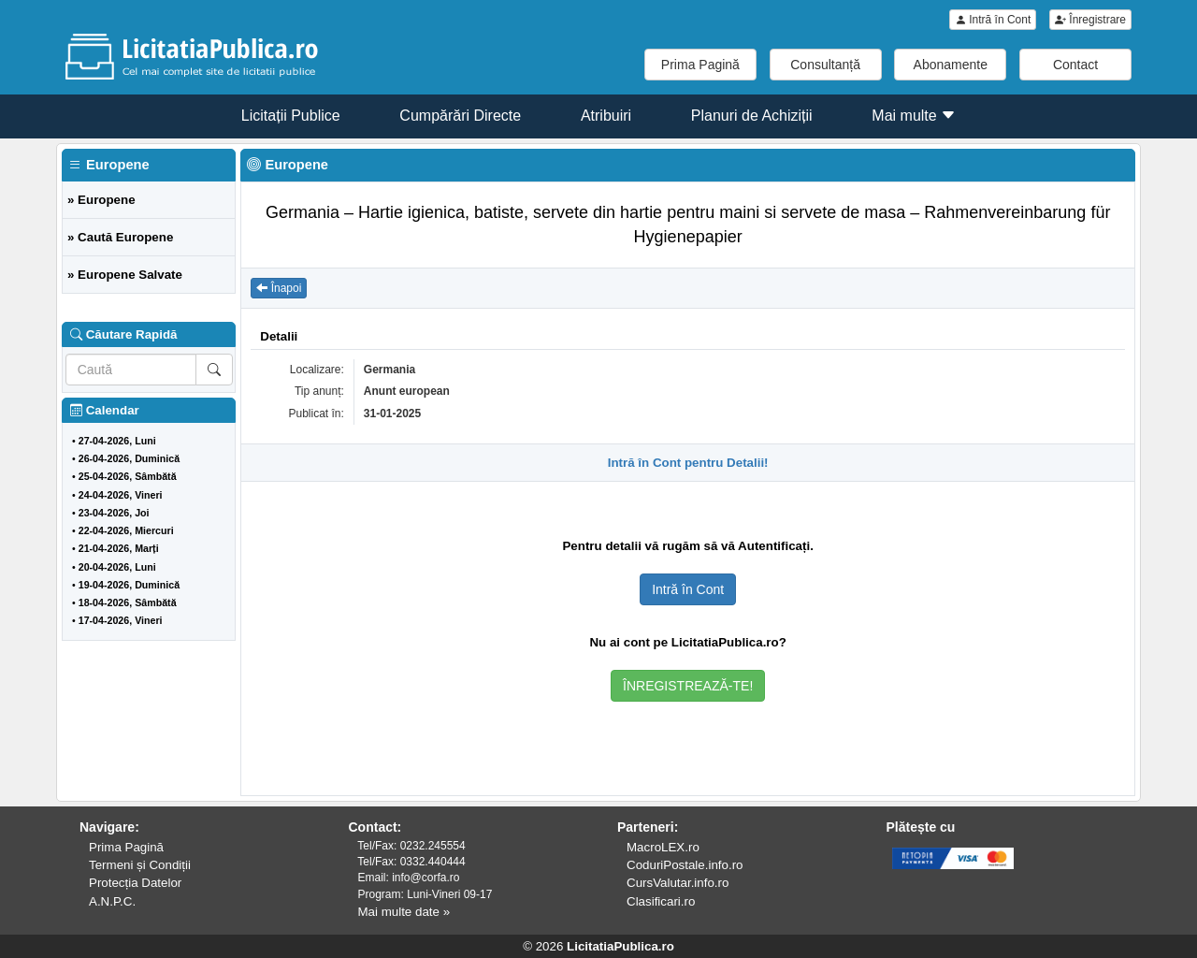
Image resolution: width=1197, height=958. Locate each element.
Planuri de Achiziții (752, 115)
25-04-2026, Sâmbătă (128, 476)
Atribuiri (606, 115)
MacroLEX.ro (663, 847)
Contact (1075, 64)
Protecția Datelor (135, 883)
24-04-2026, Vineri (121, 495)
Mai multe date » (404, 912)
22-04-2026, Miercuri (126, 530)
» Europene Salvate (124, 275)
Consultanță (825, 64)
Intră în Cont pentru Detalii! (688, 463)
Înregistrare (1090, 19)
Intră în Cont (993, 19)
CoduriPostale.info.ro (685, 865)
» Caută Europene (120, 237)
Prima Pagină (700, 64)
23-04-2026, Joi (114, 512)
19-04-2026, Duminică (129, 584)
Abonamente (951, 64)
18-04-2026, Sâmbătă (128, 602)
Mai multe (914, 115)
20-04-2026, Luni (117, 567)
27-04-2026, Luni (117, 440)
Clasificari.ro (661, 901)
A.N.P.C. (112, 901)
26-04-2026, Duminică (129, 458)
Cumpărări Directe (460, 115)
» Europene (101, 200)
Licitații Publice (290, 115)
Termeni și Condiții (140, 865)
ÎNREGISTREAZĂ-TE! (688, 685)
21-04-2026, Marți (119, 548)
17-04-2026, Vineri (121, 620)
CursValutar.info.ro (677, 883)
